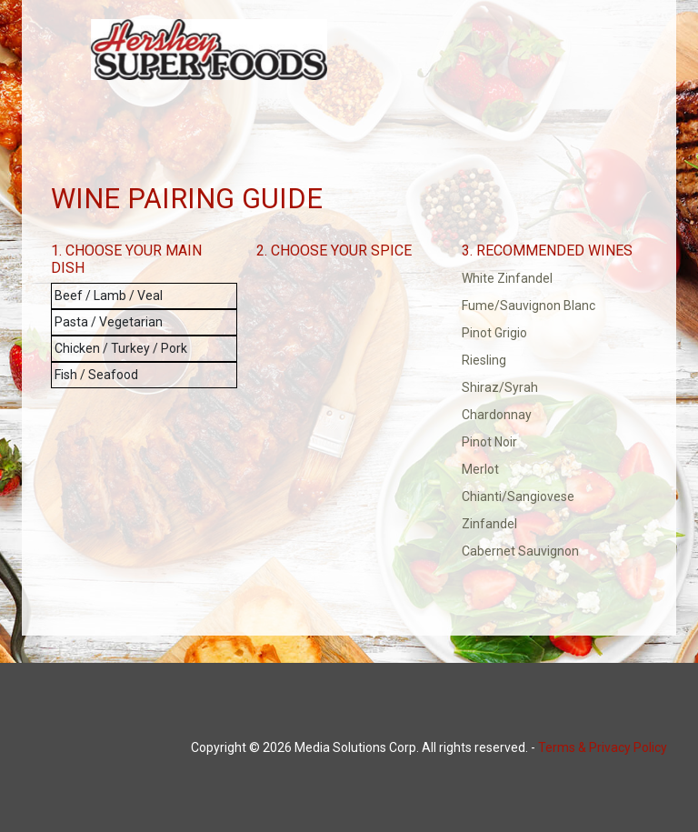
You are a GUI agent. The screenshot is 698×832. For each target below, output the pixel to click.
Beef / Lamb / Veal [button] (109, 295)
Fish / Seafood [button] (96, 374)
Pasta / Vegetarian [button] (109, 322)
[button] (555, 279)
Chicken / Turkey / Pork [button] (121, 348)
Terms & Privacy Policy (602, 747)
